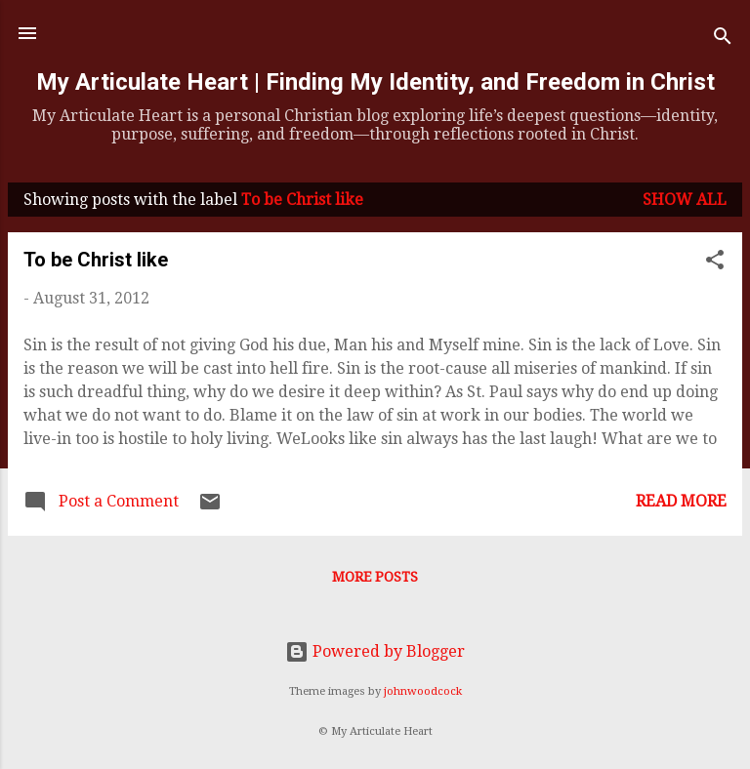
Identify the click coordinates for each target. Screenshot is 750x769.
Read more (681, 501)
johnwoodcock (423, 691)
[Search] (722, 39)
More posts (375, 577)
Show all (685, 199)
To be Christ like (95, 259)
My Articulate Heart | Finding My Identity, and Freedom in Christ (375, 82)
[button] (715, 263)
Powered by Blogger (375, 651)
